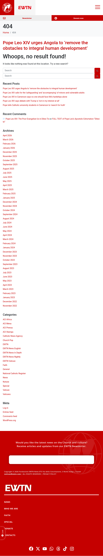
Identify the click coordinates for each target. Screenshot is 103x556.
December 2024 (10, 202)
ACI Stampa (8, 332)
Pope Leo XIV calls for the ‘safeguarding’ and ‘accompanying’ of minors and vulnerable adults (43, 93)
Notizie (6, 382)
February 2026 (9, 144)
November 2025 (10, 156)
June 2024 (7, 227)
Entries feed (8, 412)
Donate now (78, 18)
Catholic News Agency (13, 336)
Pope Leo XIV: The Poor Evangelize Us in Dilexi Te (27, 119)
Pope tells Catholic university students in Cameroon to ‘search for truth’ (34, 105)
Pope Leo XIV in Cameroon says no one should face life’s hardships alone (35, 97)
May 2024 (7, 231)
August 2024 (8, 218)
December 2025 (10, 152)
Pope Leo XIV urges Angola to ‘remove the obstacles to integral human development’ (45, 45)
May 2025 (7, 181)
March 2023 (8, 289)
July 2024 (7, 223)
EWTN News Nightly (12, 357)
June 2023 (7, 277)
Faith (5, 365)
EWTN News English (12, 348)
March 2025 (8, 189)
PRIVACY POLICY (49, 474)
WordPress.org (9, 420)
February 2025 (9, 193)
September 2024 (10, 214)
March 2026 (8, 139)
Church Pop (8, 340)
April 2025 (7, 185)
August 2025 (8, 169)
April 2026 (7, 135)
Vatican (6, 390)
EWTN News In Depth (12, 353)
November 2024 (10, 206)
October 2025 (9, 160)
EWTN (5, 344)
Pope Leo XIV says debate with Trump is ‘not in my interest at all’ (31, 101)
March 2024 (8, 239)
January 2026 (9, 148)
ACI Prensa (8, 328)
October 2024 (9, 210)
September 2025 (10, 164)
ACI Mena (7, 323)
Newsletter (27, 18)
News (5, 377)
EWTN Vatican (9, 361)
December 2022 (10, 301)
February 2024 (9, 243)
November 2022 (10, 306)
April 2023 (7, 285)
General (6, 369)
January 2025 (9, 198)
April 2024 (7, 235)
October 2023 (9, 260)
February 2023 (9, 293)
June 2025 (7, 177)
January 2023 (9, 297)
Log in (5, 408)
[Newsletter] (4, 18)
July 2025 (7, 173)
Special (6, 386)
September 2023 (10, 264)
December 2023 (10, 252)
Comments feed (10, 416)
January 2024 (9, 247)
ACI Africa (7, 319)
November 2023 (10, 256)
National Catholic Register (14, 373)
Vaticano (7, 394)
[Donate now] (56, 18)
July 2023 (7, 272)
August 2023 (8, 268)
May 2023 (7, 281)
